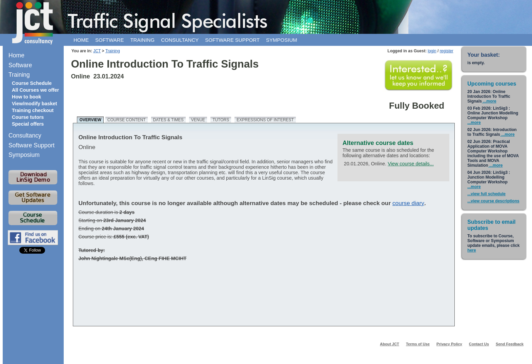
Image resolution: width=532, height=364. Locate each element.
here (471, 250)
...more (489, 101)
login (432, 51)
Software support (232, 40)
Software (109, 40)
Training (142, 40)
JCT (97, 51)
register (446, 51)
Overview (90, 119)
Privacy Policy (449, 344)
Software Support (31, 145)
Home (81, 40)
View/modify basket (34, 103)
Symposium (281, 40)
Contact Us (479, 344)
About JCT (389, 344)
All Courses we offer (35, 90)
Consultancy (180, 40)
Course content (126, 119)
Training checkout (33, 110)
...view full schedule (486, 194)
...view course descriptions (493, 201)
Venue (198, 119)
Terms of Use (418, 344)
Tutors (220, 119)
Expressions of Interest (265, 119)
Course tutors (28, 117)
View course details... (411, 163)
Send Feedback (510, 344)
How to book (26, 96)
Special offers (28, 124)
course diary (408, 203)
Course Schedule (32, 83)
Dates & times (168, 119)
